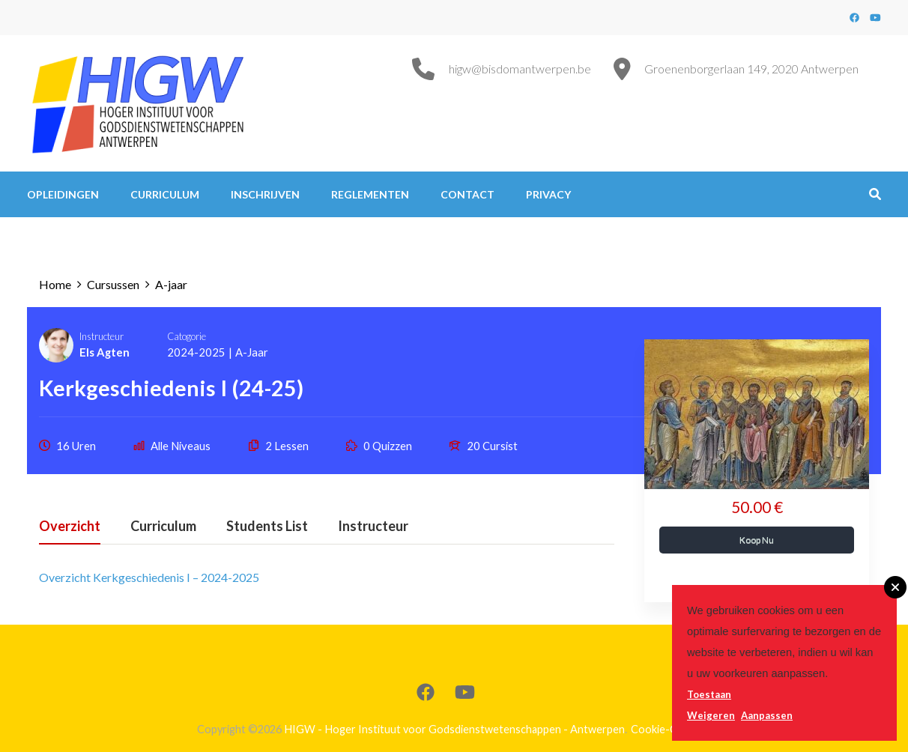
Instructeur (101, 336)
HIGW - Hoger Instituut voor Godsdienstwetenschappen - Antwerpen (454, 729)
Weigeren (711, 715)
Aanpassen (767, 715)
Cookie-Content (671, 729)
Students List (267, 526)
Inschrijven (265, 194)
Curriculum (164, 194)
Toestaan (709, 694)
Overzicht (69, 526)
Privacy (548, 194)
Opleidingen (63, 194)
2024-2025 (196, 352)
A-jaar (251, 352)
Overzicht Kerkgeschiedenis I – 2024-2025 (149, 577)
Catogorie (186, 336)
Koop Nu (756, 539)
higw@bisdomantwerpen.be (520, 68)
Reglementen (370, 194)
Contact (467, 194)
